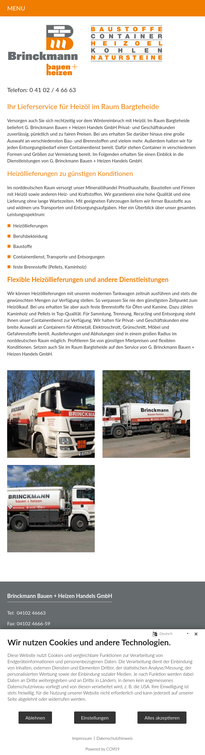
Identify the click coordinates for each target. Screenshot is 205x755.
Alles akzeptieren (162, 717)
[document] (102, 674)
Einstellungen (95, 717)
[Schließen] (196, 633)
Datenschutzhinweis (115, 738)
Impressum (82, 738)
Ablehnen (35, 717)
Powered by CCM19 (102, 749)
